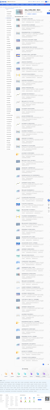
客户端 (42, 1)
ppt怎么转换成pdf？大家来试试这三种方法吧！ (28, 293)
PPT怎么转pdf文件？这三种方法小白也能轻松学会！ (29, 357)
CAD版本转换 (7, 400)
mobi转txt (36, 387)
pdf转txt (40, 389)
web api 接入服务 (2, 400)
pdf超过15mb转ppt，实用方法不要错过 (26, 51)
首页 (2, 4)
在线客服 (40, 399)
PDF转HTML (16, 405)
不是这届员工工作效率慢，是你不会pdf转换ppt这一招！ (32, 302)
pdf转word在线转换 (26, 387)
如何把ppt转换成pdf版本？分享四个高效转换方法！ (29, 343)
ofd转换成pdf (35, 391)
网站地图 (39, 408)
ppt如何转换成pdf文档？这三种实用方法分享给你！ (29, 273)
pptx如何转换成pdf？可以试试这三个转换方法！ (28, 182)
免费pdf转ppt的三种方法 (35, 65)
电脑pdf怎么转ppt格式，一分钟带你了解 (30, 104)
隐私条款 (1, 399)
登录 (46, 1)
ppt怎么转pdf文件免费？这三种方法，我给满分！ (29, 236)
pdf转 (4, 389)
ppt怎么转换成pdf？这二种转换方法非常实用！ (28, 123)
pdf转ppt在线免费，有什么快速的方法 (30, 28)
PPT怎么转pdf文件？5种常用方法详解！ (27, 18)
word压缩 (34, 387)
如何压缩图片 (31, 382)
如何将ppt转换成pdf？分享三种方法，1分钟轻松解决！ (29, 336)
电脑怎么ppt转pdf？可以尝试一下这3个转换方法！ (29, 160)
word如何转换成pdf (44, 382)
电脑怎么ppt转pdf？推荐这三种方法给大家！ (28, 255)
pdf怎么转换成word (2, 382)
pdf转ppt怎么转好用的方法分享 (29, 141)
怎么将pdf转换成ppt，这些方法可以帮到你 (31, 163)
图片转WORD (7, 404)
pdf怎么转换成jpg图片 (7, 382)
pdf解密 (34, 382)
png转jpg (37, 382)
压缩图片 (19, 382)
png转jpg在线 (37, 389)
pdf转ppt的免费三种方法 (29, 226)
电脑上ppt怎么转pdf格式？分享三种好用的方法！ (29, 209)
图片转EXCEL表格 (2, 391)
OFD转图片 (15, 387)
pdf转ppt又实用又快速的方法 (29, 50)
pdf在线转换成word (40, 387)
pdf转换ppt (40, 382)
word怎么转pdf (12, 382)
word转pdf (16, 382)
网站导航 (41, 408)
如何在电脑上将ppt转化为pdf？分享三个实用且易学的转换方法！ (31, 175)
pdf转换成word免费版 (8, 389)
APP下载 (38, 1)
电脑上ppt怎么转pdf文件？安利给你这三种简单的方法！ (29, 223)
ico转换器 (22, 387)
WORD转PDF (12, 400)
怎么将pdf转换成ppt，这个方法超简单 (36, 354)
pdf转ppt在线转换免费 (19, 391)
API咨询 (34, 1)
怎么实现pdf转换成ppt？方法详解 (26, 120)
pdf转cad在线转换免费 (25, 391)
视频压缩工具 (43, 389)
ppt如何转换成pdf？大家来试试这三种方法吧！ (28, 306)
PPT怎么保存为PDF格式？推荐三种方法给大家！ (29, 197)
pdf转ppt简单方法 (28, 354)
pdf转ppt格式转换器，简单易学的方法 (26, 44)
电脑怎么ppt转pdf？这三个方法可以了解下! (28, 101)
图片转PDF (7, 399)
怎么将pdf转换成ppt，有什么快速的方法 (26, 194)
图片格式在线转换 (23, 389)
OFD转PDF (11, 387)
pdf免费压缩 (16, 389)
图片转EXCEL (12, 404)
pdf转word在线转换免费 (13, 391)
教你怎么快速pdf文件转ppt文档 (25, 113)
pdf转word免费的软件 (26, 382)
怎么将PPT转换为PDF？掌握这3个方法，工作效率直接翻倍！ (30, 299)
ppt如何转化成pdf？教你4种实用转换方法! (28, 80)
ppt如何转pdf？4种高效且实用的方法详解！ (28, 87)
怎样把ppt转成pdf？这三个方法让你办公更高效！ (29, 145)
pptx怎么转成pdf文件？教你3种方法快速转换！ (28, 108)
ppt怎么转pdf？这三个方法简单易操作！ (27, 351)
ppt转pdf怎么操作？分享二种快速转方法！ (28, 138)
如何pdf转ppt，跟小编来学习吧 (25, 311)
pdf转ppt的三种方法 (28, 65)
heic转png (5, 387)
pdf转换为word (27, 389)
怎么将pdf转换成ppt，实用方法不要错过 (30, 83)
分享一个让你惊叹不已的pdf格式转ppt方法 (27, 150)
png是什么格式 (18, 387)
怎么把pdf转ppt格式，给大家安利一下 (30, 200)
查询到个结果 (26, 16)
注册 (48, 1)
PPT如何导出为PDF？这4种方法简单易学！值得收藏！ (29, 39)
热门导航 (30, 1)
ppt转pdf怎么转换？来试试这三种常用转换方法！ (29, 74)
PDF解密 (11, 399)
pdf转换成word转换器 (32, 389)
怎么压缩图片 (22, 382)
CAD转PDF (16, 399)
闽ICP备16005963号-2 (34, 408)
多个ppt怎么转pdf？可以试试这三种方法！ (28, 203)
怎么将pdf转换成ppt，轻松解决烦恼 (26, 157)
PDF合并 (11, 405)
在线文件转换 (1, 389)
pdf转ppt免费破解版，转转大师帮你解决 (26, 29)
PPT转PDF (23, 28)
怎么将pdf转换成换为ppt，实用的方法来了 (31, 77)
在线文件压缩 (30, 387)
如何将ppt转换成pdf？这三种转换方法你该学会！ (29, 229)
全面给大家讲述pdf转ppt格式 (39, 200)
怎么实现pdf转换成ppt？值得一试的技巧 (26, 220)
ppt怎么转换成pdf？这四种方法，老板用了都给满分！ (29, 54)
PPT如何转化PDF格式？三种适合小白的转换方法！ (29, 261)
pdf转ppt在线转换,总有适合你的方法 (30, 264)
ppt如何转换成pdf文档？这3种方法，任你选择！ (28, 267)
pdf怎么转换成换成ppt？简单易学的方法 (26, 98)
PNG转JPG (16, 404)
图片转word (47, 389)
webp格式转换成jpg (31, 391)
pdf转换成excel (1, 387)
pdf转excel (8, 387)
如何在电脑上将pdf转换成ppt (29, 178)
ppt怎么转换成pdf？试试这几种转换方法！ (28, 314)
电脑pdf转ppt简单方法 (35, 226)
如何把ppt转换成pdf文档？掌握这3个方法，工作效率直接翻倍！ (31, 321)
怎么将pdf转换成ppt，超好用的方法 (26, 333)
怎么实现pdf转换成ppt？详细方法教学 (26, 318)
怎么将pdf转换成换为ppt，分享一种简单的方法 (31, 35)
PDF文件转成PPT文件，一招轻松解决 (30, 156)
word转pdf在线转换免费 (7, 391)
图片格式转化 (44, 387)
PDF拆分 (7, 405)
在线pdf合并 (12, 389)
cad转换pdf (19, 389)
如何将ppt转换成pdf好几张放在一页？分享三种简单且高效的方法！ (31, 32)
